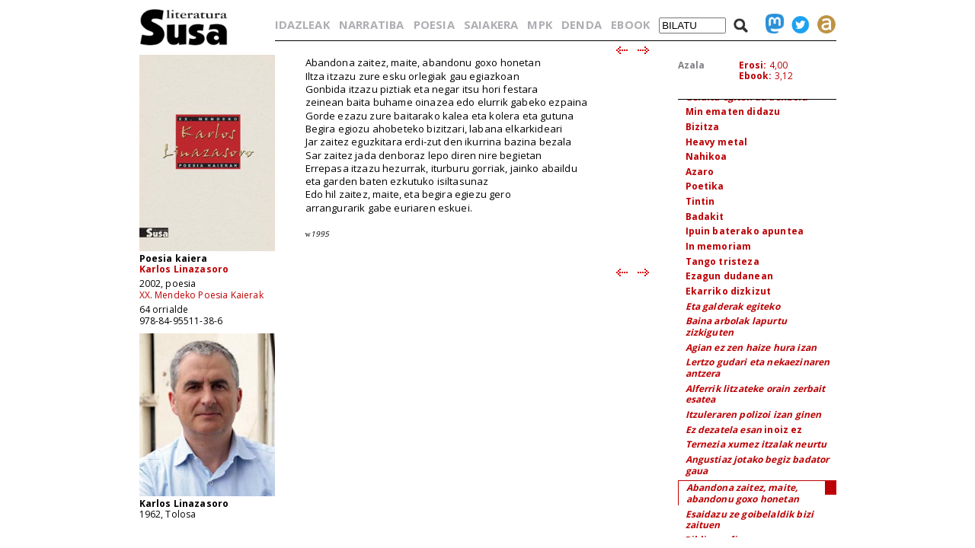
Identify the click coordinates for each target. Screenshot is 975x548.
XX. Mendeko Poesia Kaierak (201, 294)
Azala (691, 65)
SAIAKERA (491, 24)
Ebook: (755, 75)
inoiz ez (744, 429)
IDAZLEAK (302, 24)
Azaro (700, 171)
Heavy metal (717, 141)
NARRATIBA (371, 24)
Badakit (705, 216)
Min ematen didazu (733, 111)
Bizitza (703, 126)
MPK (539, 24)
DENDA (581, 24)
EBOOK (630, 24)
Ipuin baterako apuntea (745, 231)
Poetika (705, 186)
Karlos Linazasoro (184, 269)
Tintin (700, 201)
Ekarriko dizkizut (729, 291)
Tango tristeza (722, 261)
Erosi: (753, 65)
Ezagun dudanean (729, 275)
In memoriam (719, 246)
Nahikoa (706, 156)
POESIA (434, 24)
